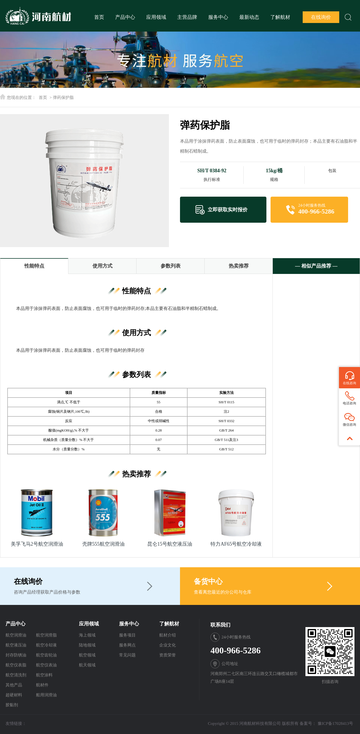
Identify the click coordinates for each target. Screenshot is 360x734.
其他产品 (14, 685)
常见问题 (127, 655)
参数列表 (171, 266)
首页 (99, 17)
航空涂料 (44, 675)
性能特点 (34, 266)
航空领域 (87, 655)
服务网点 (127, 645)
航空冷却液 (46, 645)
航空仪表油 (46, 665)
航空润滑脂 (46, 635)
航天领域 (87, 665)
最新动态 (249, 17)
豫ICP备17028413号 (335, 723)
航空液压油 (16, 645)
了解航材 (280, 17)
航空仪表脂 (16, 665)
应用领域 (156, 17)
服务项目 (127, 635)
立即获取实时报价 (228, 209)
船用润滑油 (46, 695)
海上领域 (87, 635)
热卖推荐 (239, 266)
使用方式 (102, 266)
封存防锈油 (16, 655)
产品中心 (125, 17)
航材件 (42, 685)
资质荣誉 (167, 655)
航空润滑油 (16, 635)
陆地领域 (87, 645)
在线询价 (321, 17)
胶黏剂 (12, 705)
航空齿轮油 (46, 655)
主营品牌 (187, 17)
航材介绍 (167, 635)
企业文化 (167, 645)
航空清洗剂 (16, 675)
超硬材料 (14, 695)
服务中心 (218, 17)
